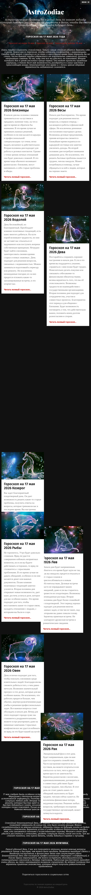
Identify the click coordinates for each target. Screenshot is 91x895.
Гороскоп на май (44, 43)
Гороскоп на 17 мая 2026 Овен (19, 436)
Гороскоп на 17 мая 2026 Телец (64, 697)
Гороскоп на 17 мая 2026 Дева (64, 250)
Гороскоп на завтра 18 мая (68, 43)
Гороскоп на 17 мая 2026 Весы (64, 108)
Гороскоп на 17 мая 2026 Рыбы (19, 546)
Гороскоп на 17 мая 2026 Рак (64, 472)
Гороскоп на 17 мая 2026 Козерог (19, 330)
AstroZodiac (45, 11)
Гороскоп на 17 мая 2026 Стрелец (19, 658)
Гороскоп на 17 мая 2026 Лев (64, 363)
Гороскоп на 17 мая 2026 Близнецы (19, 108)
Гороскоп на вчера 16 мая (21, 43)
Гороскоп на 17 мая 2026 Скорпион (64, 585)
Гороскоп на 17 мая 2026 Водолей (19, 217)
